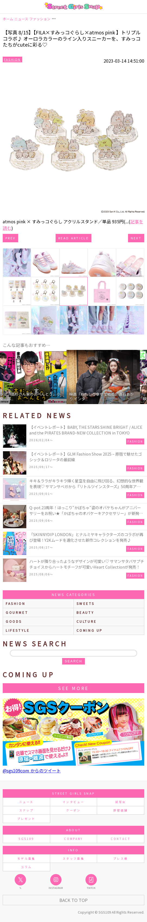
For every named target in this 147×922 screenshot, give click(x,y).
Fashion (12, 59)
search (73, 661)
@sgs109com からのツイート (32, 770)
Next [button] (140, 377)
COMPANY (73, 839)
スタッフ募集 (73, 858)
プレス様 (120, 858)
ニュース (26, 802)
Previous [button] (7, 377)
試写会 (120, 802)
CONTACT (120, 839)
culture (86, 621)
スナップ (26, 810)
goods (14, 621)
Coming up (89, 630)
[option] (106, 377)
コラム (26, 867)
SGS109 (26, 839)
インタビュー (73, 802)
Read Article (73, 238)
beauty (85, 612)
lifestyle (18, 630)
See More (73, 688)
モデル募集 (26, 858)
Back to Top (73, 900)
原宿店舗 (120, 810)
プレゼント (26, 819)
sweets (85, 603)
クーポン (73, 810)
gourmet (17, 612)
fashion (15, 603)
